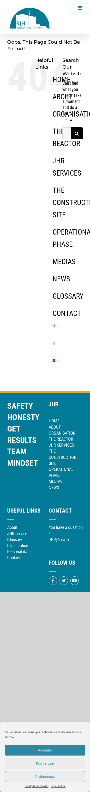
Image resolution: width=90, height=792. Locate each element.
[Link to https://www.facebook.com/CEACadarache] (53, 580)
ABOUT (55, 427)
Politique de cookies (36, 786)
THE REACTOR (61, 439)
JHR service (17, 533)
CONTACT (67, 313)
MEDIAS (64, 261)
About (12, 527)
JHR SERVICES (61, 445)
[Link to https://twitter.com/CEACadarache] (64, 580)
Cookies (14, 557)
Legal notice (58, 786)
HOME (54, 420)
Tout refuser (45, 763)
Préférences (45, 776)
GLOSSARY (68, 296)
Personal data (19, 551)
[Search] (77, 133)
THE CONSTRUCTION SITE (63, 457)
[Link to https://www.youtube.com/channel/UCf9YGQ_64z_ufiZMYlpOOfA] (74, 580)
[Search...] (66, 133)
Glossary (14, 539)
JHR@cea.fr (59, 539)
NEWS (61, 279)
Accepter (45, 750)
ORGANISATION (62, 433)
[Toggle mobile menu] (80, 7)
